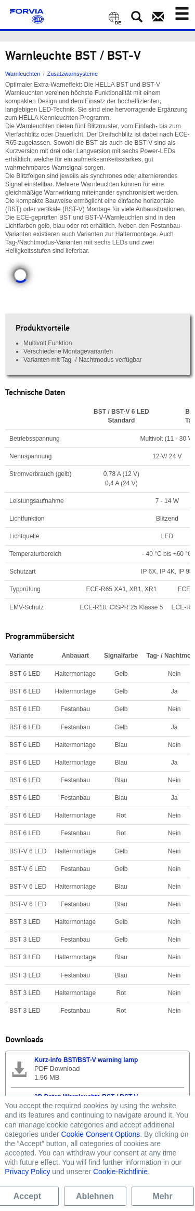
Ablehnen (95, 1196)
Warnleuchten (22, 74)
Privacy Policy (27, 1171)
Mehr (162, 1196)
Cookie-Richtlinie (120, 1171)
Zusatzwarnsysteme (72, 74)
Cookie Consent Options (100, 1134)
